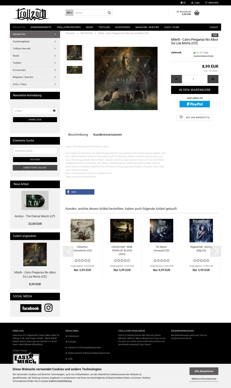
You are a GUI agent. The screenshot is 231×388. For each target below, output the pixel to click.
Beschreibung (78, 134)
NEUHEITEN (19, 27)
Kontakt (72, 341)
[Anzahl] (195, 79)
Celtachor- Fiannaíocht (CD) (82, 248)
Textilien (104, 27)
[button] (183, 2)
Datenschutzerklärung (60, 381)
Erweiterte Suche (35, 167)
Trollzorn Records (69, 27)
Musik (89, 27)
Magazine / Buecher (147, 27)
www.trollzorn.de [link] (156, 341)
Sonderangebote (40, 27)
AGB (70, 359)
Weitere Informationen (203, 378)
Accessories (122, 27)
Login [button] (195, 2)
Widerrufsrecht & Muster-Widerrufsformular (89, 353)
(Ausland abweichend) (203, 56)
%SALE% (213, 27)
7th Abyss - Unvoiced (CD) (161, 248)
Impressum (73, 336)
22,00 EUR (35, 224)
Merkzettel (211, 2)
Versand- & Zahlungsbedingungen (84, 347)
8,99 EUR (35, 284)
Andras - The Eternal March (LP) (35, 216)
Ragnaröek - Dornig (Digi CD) (201, 248)
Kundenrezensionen (107, 134)
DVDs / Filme (171, 27)
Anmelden (35, 119)
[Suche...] (69, 12)
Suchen (35, 159)
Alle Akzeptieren (204, 371)
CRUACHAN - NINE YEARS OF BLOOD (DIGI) (122, 250)
